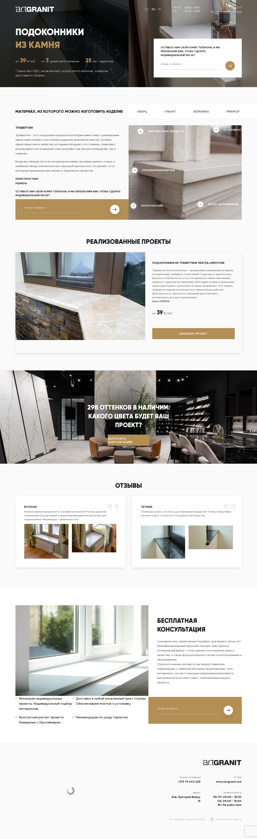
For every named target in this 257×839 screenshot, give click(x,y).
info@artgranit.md (228, 781)
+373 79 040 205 (229, 7)
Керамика (201, 111)
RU (153, 9)
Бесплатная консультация (226, 11)
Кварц (142, 111)
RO (147, 9)
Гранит (170, 111)
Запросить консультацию (120, 440)
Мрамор (232, 111)
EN (159, 9)
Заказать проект (193, 333)
